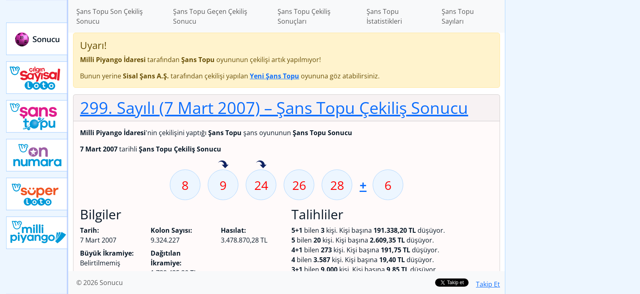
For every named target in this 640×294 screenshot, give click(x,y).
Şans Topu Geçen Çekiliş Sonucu (210, 16)
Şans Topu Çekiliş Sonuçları (304, 16)
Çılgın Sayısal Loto (37, 77)
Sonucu (37, 38)
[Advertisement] (572, 129)
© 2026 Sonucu (99, 282)
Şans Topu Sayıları (458, 16)
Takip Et (488, 284)
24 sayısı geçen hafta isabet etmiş (261, 164)
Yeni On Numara (37, 155)
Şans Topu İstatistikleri (384, 16)
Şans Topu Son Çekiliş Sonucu (109, 16)
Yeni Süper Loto (37, 194)
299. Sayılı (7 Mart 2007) (274, 107)
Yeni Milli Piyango (37, 232)
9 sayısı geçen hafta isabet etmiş (223, 164)
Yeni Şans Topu (37, 116)
